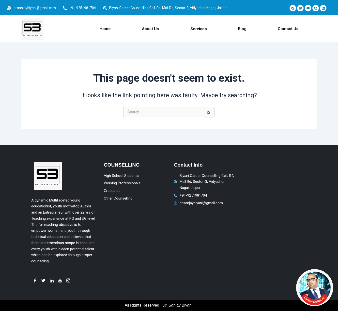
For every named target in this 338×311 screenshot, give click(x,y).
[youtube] (60, 280)
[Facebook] (35, 280)
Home (105, 26)
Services (198, 26)
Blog (242, 26)
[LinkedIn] (51, 280)
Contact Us (288, 26)
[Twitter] (43, 280)
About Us (150, 26)
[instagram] (68, 280)
